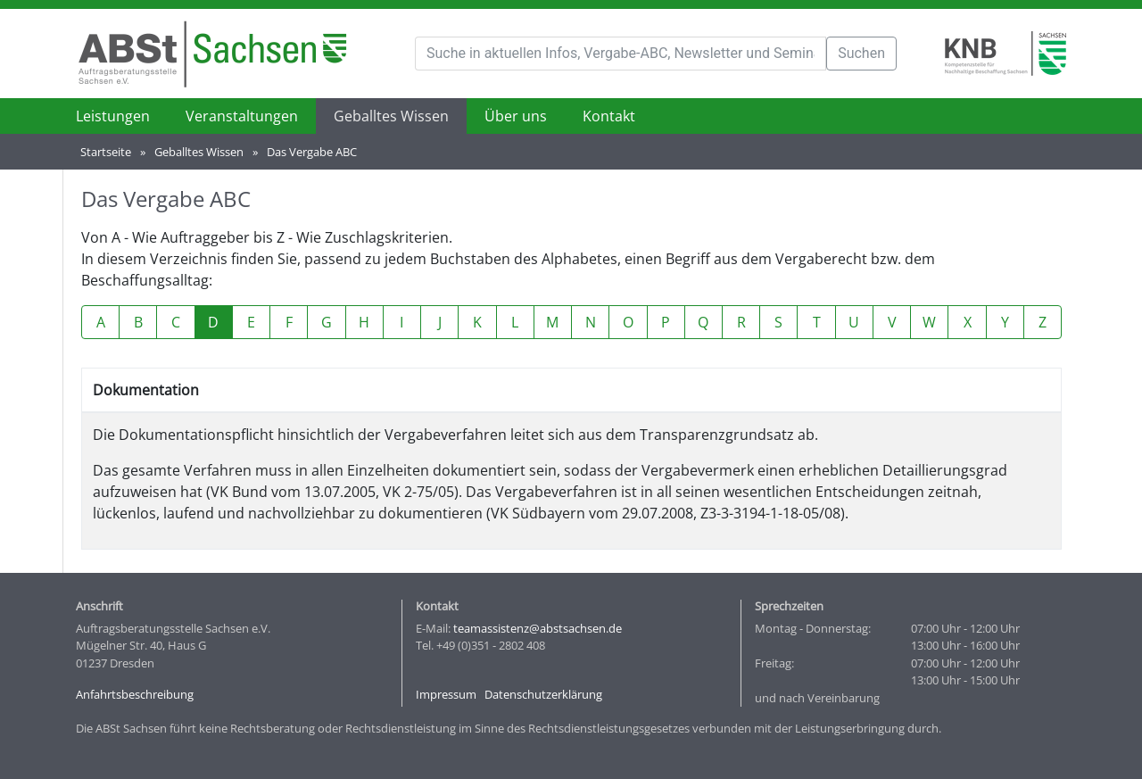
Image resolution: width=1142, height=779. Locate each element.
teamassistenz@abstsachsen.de (537, 628)
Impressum (446, 694)
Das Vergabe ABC (312, 152)
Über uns (515, 116)
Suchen (861, 53)
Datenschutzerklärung (543, 694)
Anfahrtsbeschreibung (135, 694)
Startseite (105, 152)
